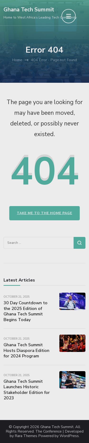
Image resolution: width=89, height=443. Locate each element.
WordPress (69, 436)
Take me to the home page (44, 213)
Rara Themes (26, 436)
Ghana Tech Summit (29, 9)
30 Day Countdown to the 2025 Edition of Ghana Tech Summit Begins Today (25, 311)
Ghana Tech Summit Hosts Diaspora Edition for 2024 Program (26, 350)
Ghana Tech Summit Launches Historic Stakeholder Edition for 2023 (27, 389)
